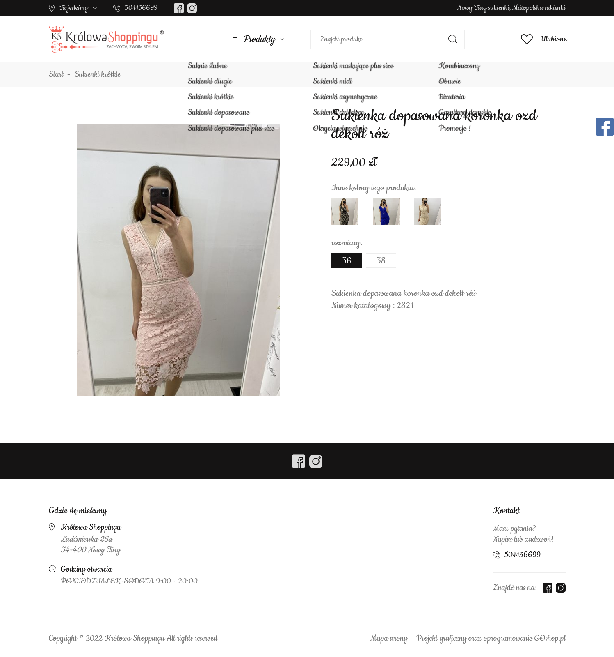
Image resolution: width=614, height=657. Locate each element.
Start (56, 75)
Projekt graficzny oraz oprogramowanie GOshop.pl (491, 638)
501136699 (141, 8)
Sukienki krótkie (98, 75)
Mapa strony (388, 638)
